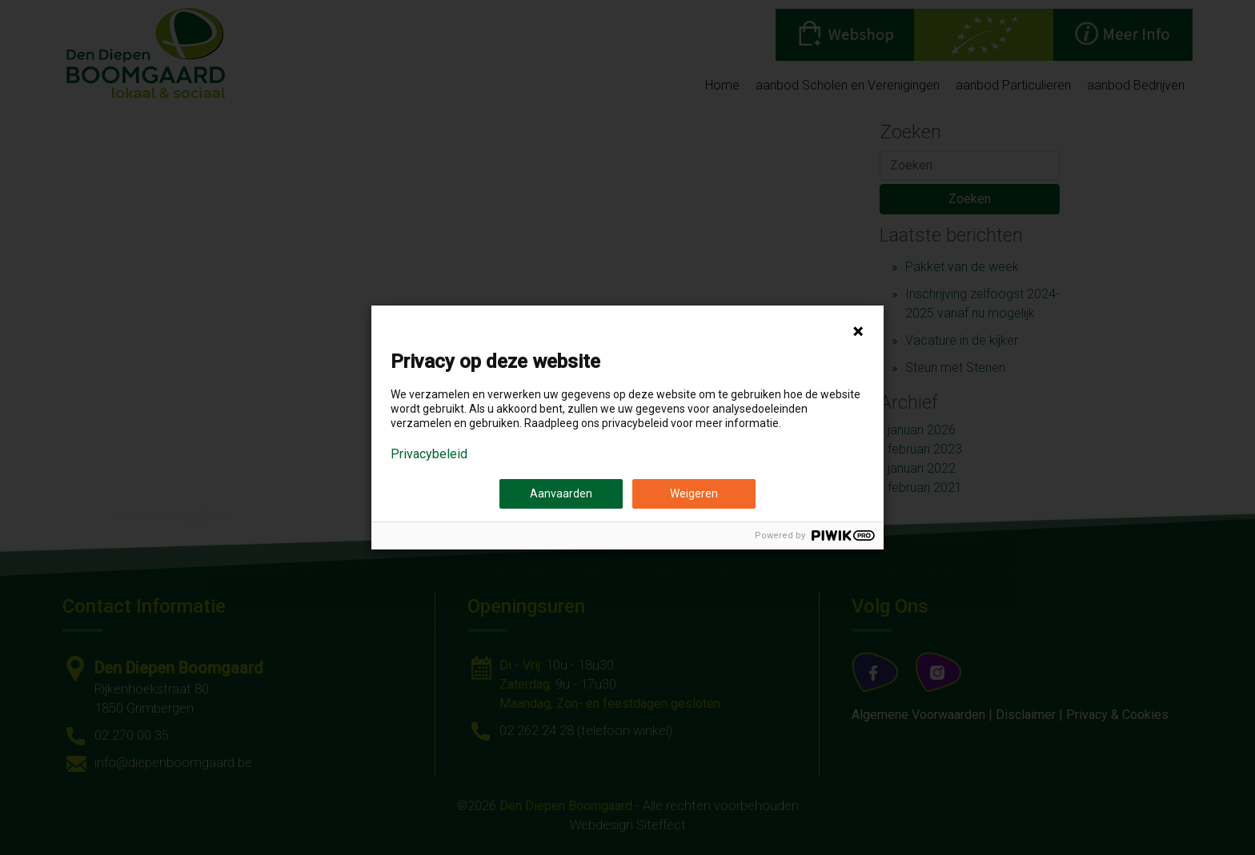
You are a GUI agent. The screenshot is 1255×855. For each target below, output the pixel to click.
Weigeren (694, 493)
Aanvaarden (561, 493)
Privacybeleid (429, 454)
